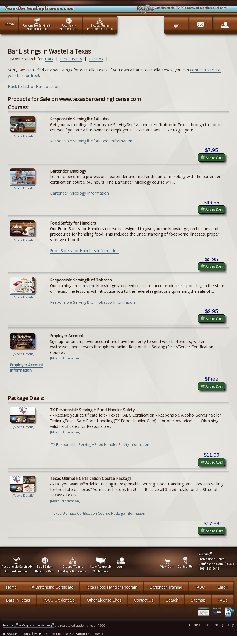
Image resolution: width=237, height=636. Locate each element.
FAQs (222, 600)
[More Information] (65, 358)
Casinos (96, 58)
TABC (200, 587)
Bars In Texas (18, 600)
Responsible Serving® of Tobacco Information (92, 302)
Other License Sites (104, 600)
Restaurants (71, 58)
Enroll (222, 587)
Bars (49, 58)
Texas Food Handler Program (111, 587)
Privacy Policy (223, 624)
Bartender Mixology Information (79, 193)
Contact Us (143, 600)
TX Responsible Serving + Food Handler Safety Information (100, 444)
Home (9, 24)
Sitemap (198, 600)
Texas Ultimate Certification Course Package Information (98, 513)
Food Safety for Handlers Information (84, 250)
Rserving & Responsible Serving (28, 625)
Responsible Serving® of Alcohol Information (91, 141)
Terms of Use (198, 624)
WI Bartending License (51, 634)
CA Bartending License (87, 634)
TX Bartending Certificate (51, 587)
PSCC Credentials (59, 600)
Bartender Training (166, 587)
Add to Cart (211, 157)
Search (172, 600)
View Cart (167, 563)
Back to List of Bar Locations (35, 86)
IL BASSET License (17, 634)
